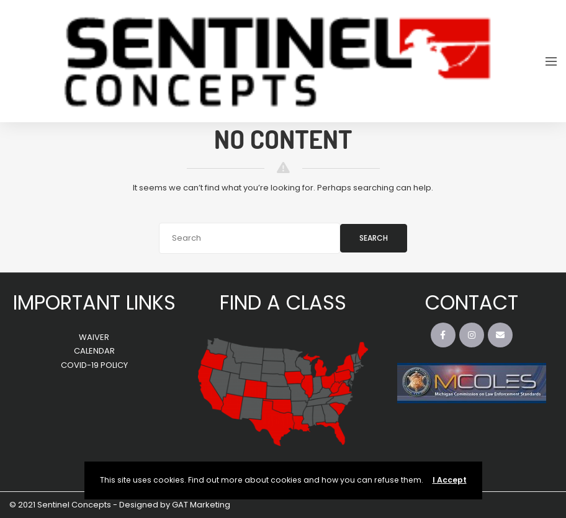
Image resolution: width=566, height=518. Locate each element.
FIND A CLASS (283, 302)
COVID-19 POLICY (94, 365)
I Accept (450, 480)
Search (373, 238)
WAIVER (94, 337)
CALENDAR (94, 351)
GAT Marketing (201, 505)
